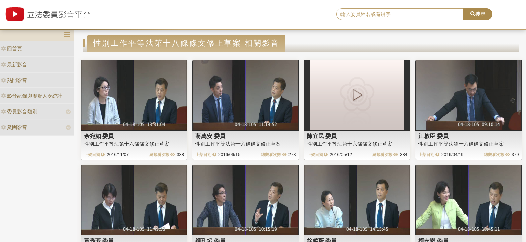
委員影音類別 (19, 111)
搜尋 (477, 14)
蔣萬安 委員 (210, 136)
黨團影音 (14, 127)
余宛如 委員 (99, 136)
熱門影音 (14, 80)
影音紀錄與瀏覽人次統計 (31, 96)
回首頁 (11, 48)
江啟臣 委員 (433, 136)
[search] (400, 14)
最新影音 (14, 64)
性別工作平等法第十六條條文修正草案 (126, 144)
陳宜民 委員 (322, 136)
